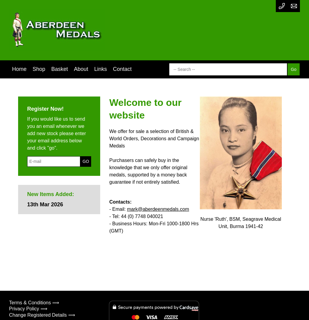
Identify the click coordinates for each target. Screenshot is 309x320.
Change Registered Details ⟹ (42, 315)
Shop (39, 69)
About (81, 69)
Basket (59, 69)
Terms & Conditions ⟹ (34, 302)
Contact (122, 69)
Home (19, 69)
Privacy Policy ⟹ (28, 308)
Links (100, 69)
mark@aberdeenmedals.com (158, 209)
